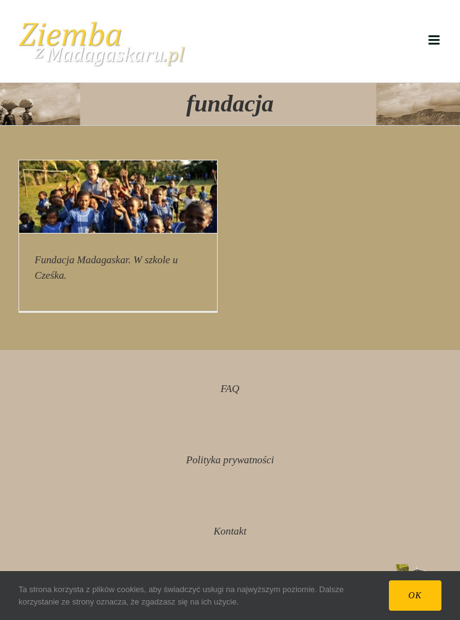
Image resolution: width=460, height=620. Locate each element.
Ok (415, 595)
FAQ (230, 389)
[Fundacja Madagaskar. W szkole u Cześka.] (118, 196)
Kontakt (229, 531)
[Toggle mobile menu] (434, 39)
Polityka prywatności (230, 460)
